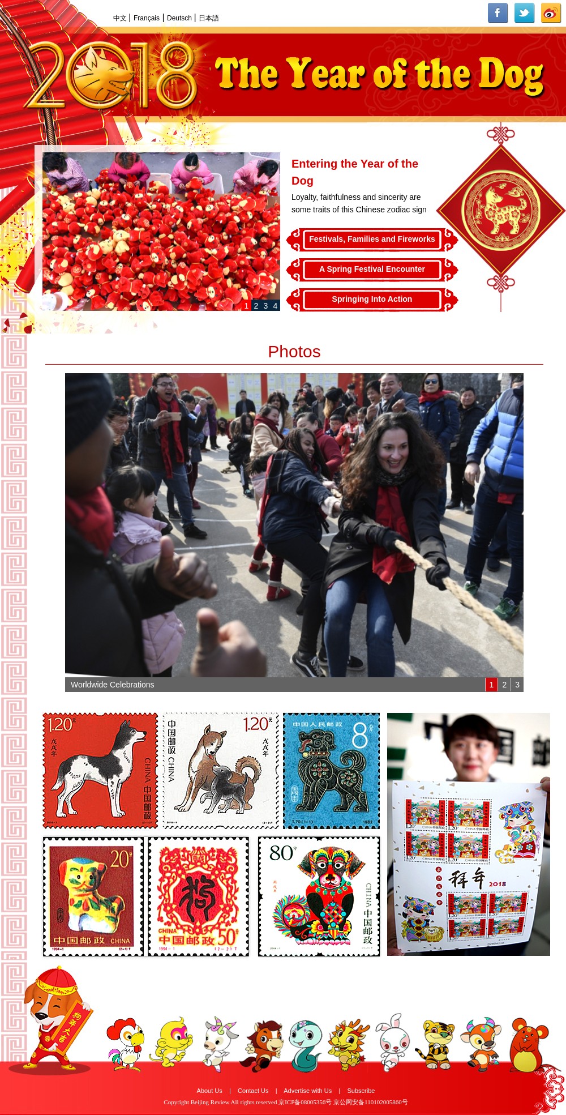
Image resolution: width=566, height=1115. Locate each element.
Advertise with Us (308, 1090)
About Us (209, 1090)
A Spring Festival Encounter (372, 269)
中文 (120, 18)
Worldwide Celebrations (113, 684)
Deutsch (180, 18)
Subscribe (361, 1090)
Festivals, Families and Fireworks (372, 238)
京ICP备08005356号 (305, 1102)
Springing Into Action (372, 299)
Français (147, 18)
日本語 (209, 18)
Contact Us (253, 1090)
